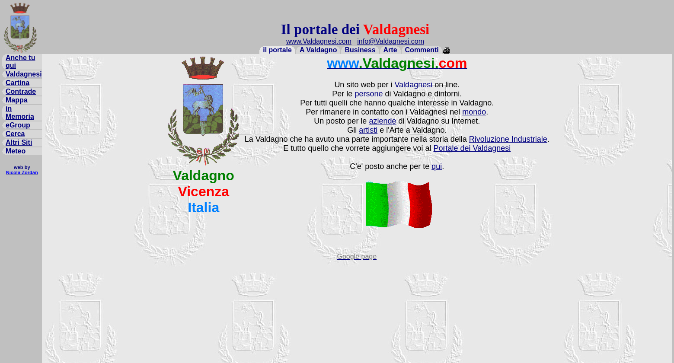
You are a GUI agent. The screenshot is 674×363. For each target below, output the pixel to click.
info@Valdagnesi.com (390, 41)
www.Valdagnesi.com (318, 41)
